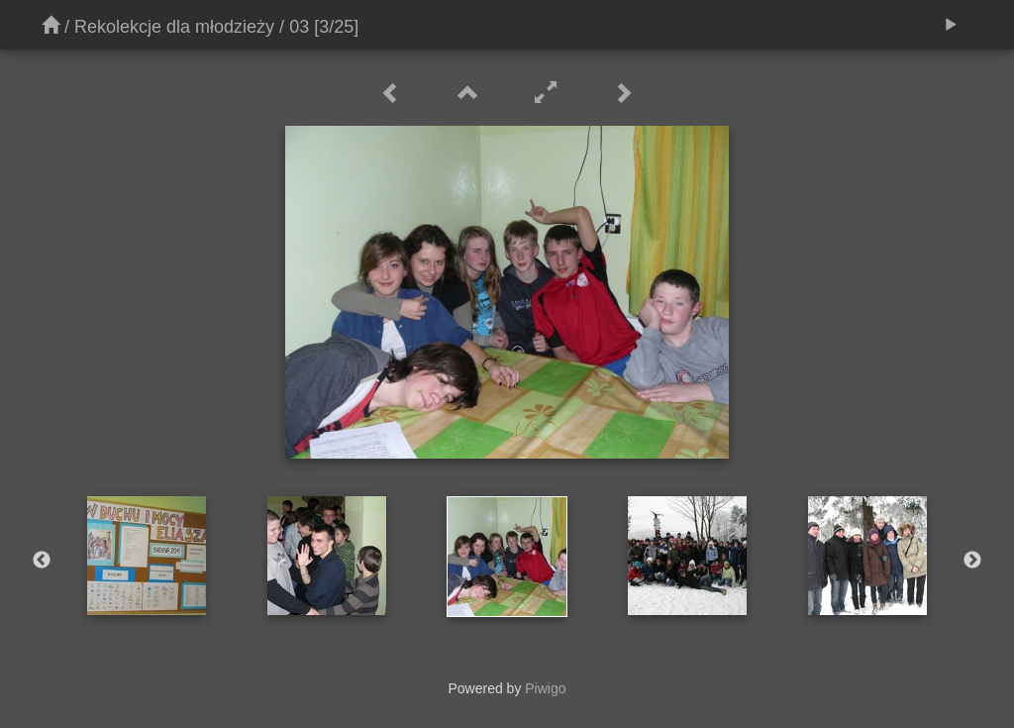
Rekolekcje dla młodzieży (174, 27)
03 (299, 27)
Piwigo (545, 688)
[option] (146, 555)
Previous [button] (41, 561)
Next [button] (972, 561)
